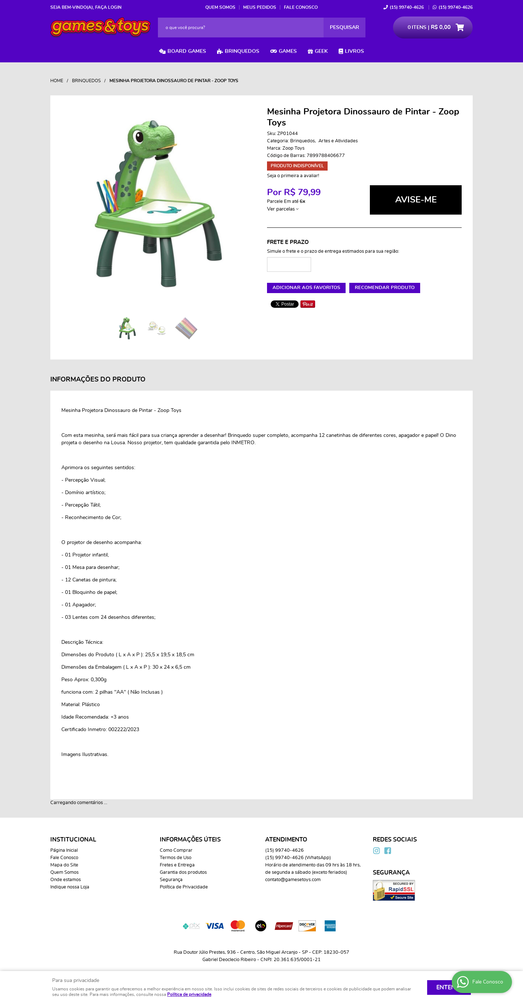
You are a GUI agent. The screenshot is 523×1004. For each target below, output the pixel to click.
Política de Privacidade (184, 887)
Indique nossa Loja (69, 887)
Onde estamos (65, 879)
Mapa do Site (64, 865)
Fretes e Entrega (177, 865)
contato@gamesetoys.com (293, 879)
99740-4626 (407, 7)
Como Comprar (176, 850)
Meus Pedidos (259, 7)
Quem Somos (220, 7)
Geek (321, 51)
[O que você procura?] (344, 27)
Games (288, 51)
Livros (354, 51)
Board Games (186, 51)
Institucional (73, 840)
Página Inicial (64, 850)
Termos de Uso (175, 857)
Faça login (108, 7)
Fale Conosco (301, 7)
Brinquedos (242, 51)
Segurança (171, 879)
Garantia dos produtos (183, 872)
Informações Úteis (190, 840)
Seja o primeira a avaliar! (293, 176)
